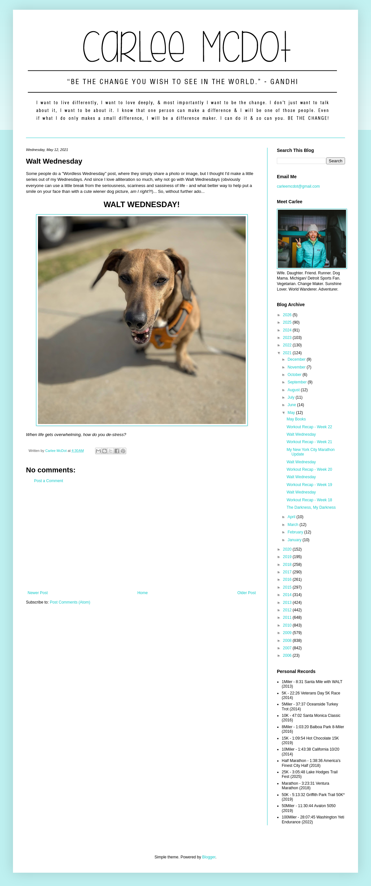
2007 (288, 648)
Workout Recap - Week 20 (309, 469)
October (295, 374)
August (294, 390)
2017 (288, 572)
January (295, 540)
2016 (288, 579)
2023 (288, 337)
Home (142, 593)
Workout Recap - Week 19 (309, 484)
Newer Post (38, 593)
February (296, 532)
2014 (288, 595)
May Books (296, 419)
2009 (288, 632)
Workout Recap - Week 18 (309, 500)
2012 (288, 610)
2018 (288, 564)
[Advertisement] (141, 537)
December (297, 359)
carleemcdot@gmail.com (298, 186)
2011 (288, 617)
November (297, 367)
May (292, 412)
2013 (288, 602)
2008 (288, 640)
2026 (288, 315)
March (294, 524)
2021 (288, 353)
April (292, 517)
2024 (288, 330)
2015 (288, 587)
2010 (288, 625)
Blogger (209, 857)
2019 (288, 557)
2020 (288, 549)
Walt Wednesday (301, 434)
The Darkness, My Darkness (311, 507)
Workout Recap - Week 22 (309, 427)
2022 (288, 345)
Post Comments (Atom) (70, 602)
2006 (288, 655)
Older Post (246, 593)
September (298, 382)
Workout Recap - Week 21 (309, 442)
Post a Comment (48, 481)
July (292, 397)
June (292, 405)
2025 (288, 322)
